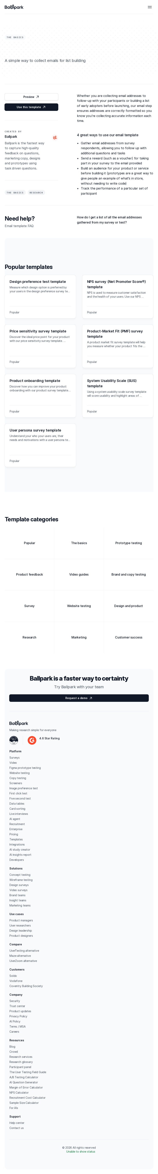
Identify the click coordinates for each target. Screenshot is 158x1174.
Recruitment (17, 824)
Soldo (13, 975)
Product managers (21, 920)
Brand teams (17, 895)
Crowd (13, 1051)
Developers (16, 859)
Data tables (16, 803)
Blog (12, 1046)
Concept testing (19, 874)
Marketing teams (20, 905)
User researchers (20, 925)
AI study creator (19, 849)
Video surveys (18, 890)
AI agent (14, 819)
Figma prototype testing (25, 767)
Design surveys (19, 885)
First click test (18, 793)
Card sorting (17, 808)
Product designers (21, 935)
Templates (16, 839)
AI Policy (14, 1021)
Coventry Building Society (26, 986)
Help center (16, 1122)
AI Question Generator (23, 1082)
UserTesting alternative (24, 950)
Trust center (17, 1006)
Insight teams (17, 900)
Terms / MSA (17, 1026)
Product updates (20, 1011)
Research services (20, 1056)
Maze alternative (20, 955)
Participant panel (20, 1067)
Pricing (13, 834)
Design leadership (20, 930)
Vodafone (15, 981)
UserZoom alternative (23, 960)
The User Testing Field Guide (27, 1072)
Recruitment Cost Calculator (27, 1097)
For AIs (13, 1108)
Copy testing (17, 778)
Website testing (19, 773)
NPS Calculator (19, 1092)
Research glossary (21, 1062)
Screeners (15, 783)
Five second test (20, 798)
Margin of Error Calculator (26, 1087)
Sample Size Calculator (24, 1102)
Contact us (16, 1128)
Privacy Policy (18, 1016)
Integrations (17, 844)
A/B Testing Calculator (23, 1077)
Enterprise (15, 829)
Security (14, 1001)
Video (13, 762)
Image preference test (23, 788)
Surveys (14, 757)
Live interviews (18, 813)
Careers (14, 1031)
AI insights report (20, 854)
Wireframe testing (21, 879)
